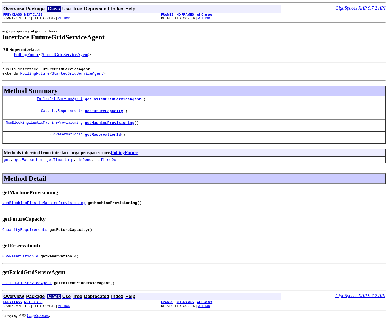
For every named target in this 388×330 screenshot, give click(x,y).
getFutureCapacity (104, 114)
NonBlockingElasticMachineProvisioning (44, 126)
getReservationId (103, 139)
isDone (84, 165)
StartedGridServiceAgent (65, 54)
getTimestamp (59, 165)
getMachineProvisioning (110, 126)
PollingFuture (26, 54)
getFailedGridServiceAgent (113, 101)
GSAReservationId (65, 139)
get (7, 165)
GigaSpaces (38, 325)
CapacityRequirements (62, 114)
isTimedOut (107, 165)
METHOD (64, 18)
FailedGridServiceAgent (59, 101)
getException (28, 165)
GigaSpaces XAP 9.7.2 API (360, 7)
